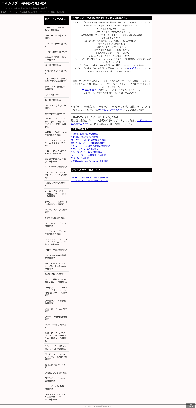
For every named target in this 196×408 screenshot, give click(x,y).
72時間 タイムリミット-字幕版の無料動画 (56, 133)
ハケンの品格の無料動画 (56, 167)
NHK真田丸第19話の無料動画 (84, 137)
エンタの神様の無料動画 (56, 51)
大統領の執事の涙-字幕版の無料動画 (55, 160)
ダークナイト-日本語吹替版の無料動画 (23, 12)
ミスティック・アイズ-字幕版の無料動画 (55, 232)
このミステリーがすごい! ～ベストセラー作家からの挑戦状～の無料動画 (56, 337)
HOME (3, 12)
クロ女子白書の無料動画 (56, 250)
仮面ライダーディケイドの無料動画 (56, 379)
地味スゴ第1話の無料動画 (55, 184)
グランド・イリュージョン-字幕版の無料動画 (56, 203)
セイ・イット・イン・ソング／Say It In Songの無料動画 (56, 266)
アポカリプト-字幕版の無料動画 (52, 12)
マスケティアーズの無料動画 (56, 211)
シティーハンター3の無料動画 (85, 149)
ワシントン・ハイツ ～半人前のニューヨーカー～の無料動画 (56, 397)
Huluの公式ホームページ (112, 109)
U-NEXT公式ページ (91, 90)
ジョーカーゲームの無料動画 (56, 310)
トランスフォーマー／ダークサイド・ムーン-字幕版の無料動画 (56, 242)
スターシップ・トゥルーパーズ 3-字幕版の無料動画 (56, 143)
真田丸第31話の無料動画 (55, 366)
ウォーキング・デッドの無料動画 (56, 224)
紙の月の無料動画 (53, 65)
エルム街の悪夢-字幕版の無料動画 (55, 58)
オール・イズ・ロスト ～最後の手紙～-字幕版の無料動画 (55, 193)
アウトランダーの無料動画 (56, 44)
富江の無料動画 (52, 94)
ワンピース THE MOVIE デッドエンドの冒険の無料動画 (56, 356)
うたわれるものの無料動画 (56, 71)
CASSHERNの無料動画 (55, 274)
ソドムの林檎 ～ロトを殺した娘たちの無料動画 (56, 280)
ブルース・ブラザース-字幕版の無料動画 (89, 177)
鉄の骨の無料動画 (53, 100)
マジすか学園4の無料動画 (55, 326)
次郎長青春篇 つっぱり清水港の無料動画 (89, 161)
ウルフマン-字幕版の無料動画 (55, 106)
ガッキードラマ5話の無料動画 (55, 36)
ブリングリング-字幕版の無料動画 (55, 256)
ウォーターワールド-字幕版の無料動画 (88, 155)
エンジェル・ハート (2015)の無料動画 (88, 143)
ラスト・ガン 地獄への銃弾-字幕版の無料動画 (55, 347)
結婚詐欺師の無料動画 (55, 218)
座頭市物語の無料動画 (55, 113)
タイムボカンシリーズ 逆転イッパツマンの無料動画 (56, 175)
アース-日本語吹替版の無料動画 (55, 387)
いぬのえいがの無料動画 (56, 373)
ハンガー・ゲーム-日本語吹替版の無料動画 (90, 146)
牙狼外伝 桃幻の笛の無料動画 (84, 134)
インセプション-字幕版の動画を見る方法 (89, 180)
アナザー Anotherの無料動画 (56, 318)
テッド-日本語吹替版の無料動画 (55, 87)
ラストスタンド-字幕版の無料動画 (86, 152)
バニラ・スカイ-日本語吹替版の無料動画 (55, 152)
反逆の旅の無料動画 (80, 158)
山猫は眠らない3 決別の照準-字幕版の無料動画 (56, 79)
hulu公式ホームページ (138, 68)
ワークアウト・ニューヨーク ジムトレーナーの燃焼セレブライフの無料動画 (56, 291)
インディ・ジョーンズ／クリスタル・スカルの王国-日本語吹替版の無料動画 (56, 123)
